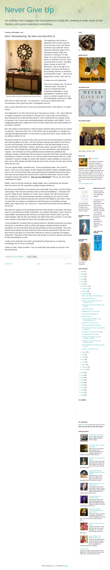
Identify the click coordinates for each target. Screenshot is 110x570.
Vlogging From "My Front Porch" (91, 311)
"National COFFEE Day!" (89, 298)
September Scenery (87, 309)
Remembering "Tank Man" (96, 435)
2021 (82, 284)
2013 (82, 390)
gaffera (54, 566)
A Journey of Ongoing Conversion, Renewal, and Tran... (91, 337)
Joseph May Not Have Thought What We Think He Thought (97, 472)
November (85, 288)
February (84, 367)
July (83, 354)
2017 (82, 380)
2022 (82, 281)
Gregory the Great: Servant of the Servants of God (91, 341)
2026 (82, 271)
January (84, 369)
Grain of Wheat (84, 549)
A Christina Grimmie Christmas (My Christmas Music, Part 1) (96, 510)
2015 (82, 385)
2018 (82, 377)
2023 (82, 279)
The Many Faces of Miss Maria (90, 334)
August (84, 352)
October (84, 291)
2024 (82, 276)
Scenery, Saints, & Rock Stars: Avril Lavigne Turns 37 (92, 301)
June (83, 357)
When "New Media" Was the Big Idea (92, 296)
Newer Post (8, 264)
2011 (82, 395)
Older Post (68, 264)
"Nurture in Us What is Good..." (90, 349)
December (85, 286)
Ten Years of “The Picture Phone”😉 (92, 332)
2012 (82, 392)
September (85, 293)
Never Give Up (29, 10)
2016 (82, 382)
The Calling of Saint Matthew (90, 314)
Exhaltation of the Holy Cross (90, 323)
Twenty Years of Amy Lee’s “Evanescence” (96, 484)
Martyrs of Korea (86, 316)
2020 (82, 372)
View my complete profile (85, 183)
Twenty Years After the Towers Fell (91, 325)
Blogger (66, 566)
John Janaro (94, 158)
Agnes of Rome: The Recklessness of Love (95, 536)
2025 (82, 274)
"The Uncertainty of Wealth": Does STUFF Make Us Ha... (91, 319)
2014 (82, 387)
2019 (82, 375)
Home (38, 264)
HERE (83, 425)
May (83, 359)
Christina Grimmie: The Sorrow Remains (95, 497)
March (84, 364)
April (83, 362)
